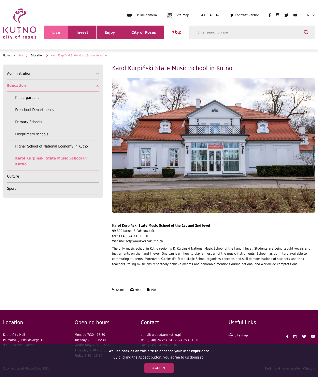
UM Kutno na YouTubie (295, 15)
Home (7, 55)
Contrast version (245, 15)
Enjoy (114, 35)
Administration (19, 73)
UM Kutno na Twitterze (286, 15)
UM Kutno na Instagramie (277, 15)
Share (120, 289)
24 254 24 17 (167, 340)
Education (36, 55)
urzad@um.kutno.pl (166, 335)
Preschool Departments (34, 110)
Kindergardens (27, 97)
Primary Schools (28, 122)
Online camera (146, 15)
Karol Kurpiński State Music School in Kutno (51, 161)
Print (137, 289)
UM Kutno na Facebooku (270, 15)
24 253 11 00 (188, 340)
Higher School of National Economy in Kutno (51, 146)
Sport (11, 188)
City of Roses (144, 35)
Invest (86, 35)
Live (60, 35)
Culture (13, 176)
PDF (153, 289)
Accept (159, 368)
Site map (182, 15)
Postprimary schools (31, 134)
